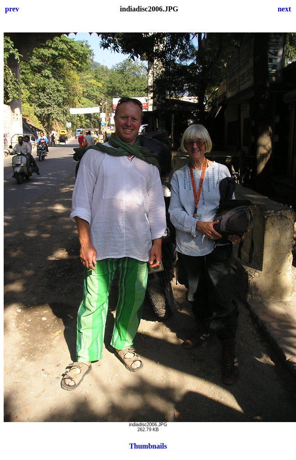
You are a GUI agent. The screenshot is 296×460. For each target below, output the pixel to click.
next (284, 9)
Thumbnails (148, 446)
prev (12, 9)
